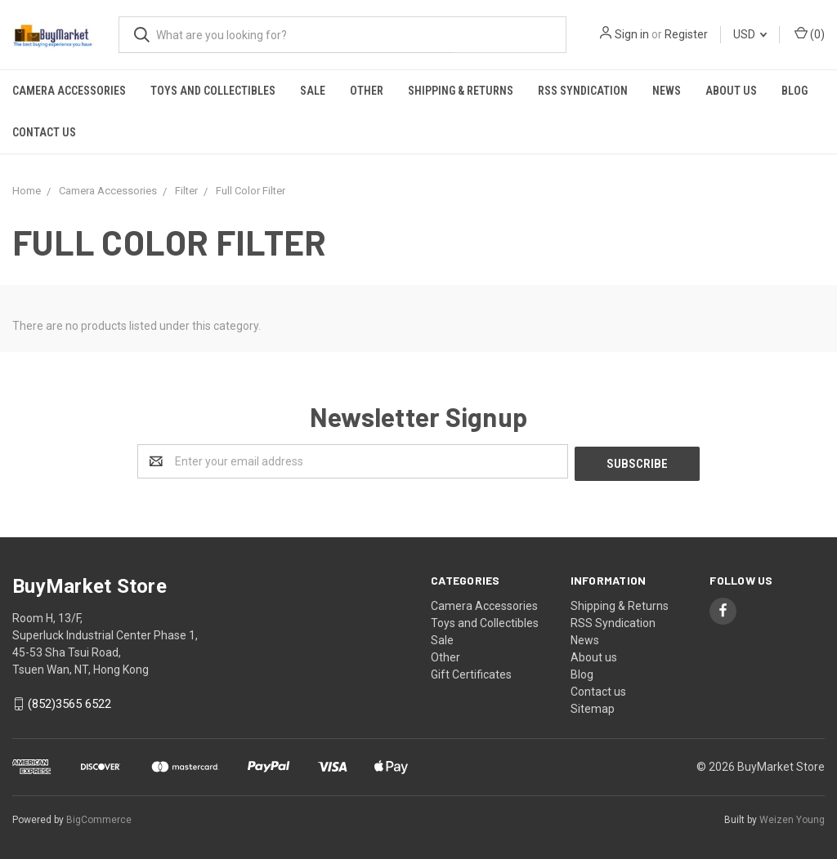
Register (686, 34)
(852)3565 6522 (69, 702)
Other (366, 90)
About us (731, 90)
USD (750, 34)
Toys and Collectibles (212, 90)
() (809, 33)
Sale (312, 90)
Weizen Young (792, 817)
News (666, 90)
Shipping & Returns (460, 90)
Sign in (632, 34)
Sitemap (593, 706)
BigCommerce (99, 817)
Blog (794, 90)
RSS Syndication (583, 90)
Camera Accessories (69, 90)
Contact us (44, 132)
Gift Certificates (471, 672)
